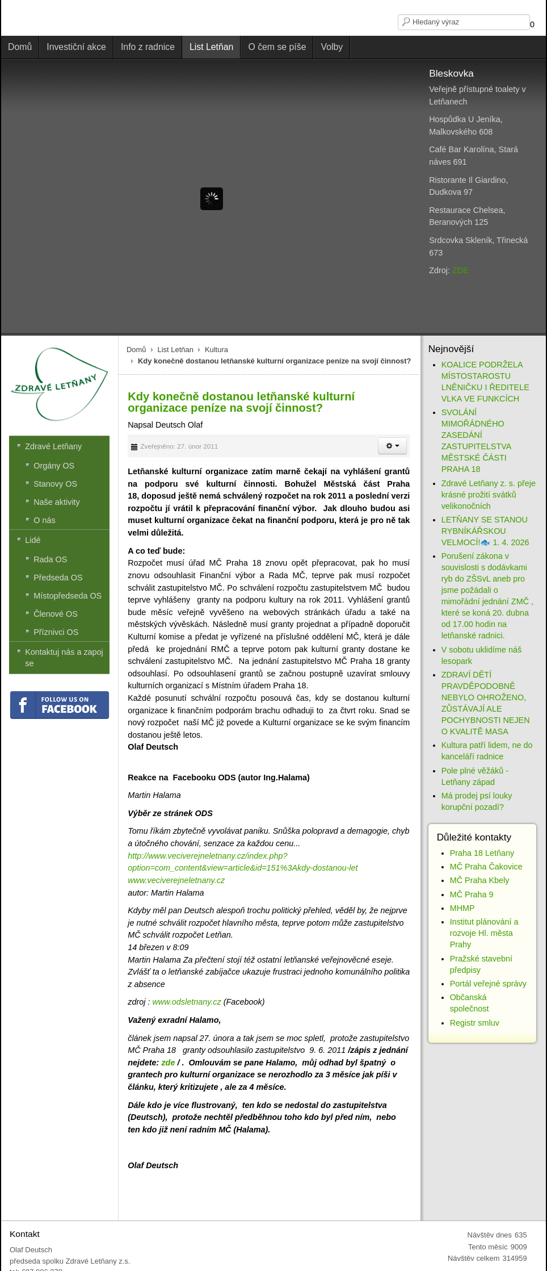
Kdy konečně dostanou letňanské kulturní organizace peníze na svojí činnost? (241, 402)
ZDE (460, 270)
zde (168, 1062)
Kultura (216, 349)
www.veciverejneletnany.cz (176, 880)
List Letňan (175, 349)
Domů (136, 349)
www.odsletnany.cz (186, 1001)
